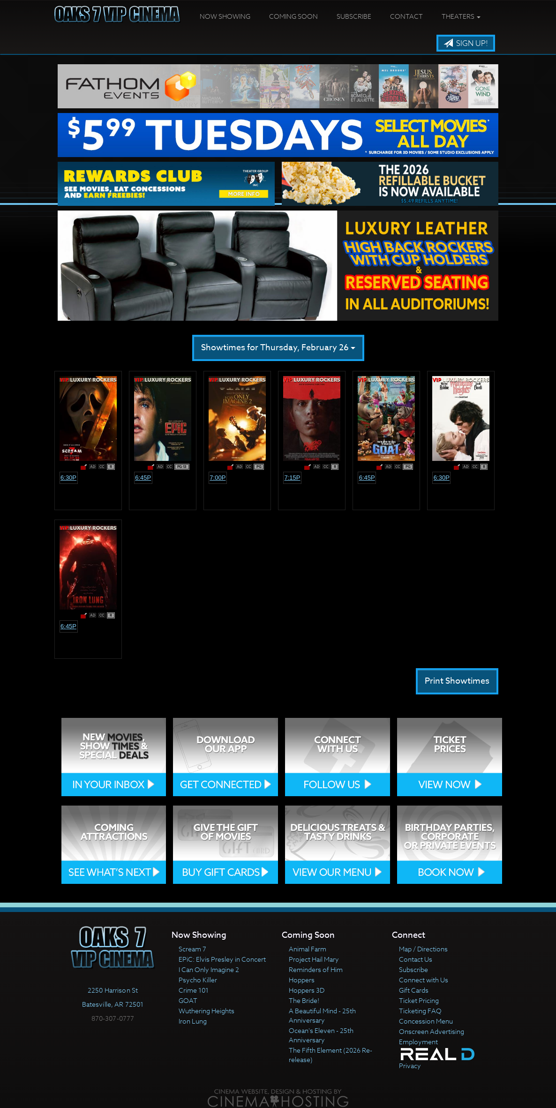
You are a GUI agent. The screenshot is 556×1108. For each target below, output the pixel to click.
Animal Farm (307, 948)
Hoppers (302, 979)
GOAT (188, 1000)
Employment (418, 1041)
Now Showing (225, 16)
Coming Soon (293, 16)
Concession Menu (426, 1021)
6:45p (143, 477)
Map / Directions (423, 948)
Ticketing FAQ (420, 1010)
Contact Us (415, 959)
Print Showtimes (457, 681)
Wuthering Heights (206, 1010)
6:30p (68, 477)
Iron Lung (193, 1021)
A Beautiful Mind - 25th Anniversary (322, 1015)
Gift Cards (413, 990)
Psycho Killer (198, 979)
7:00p (217, 477)
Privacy (410, 1065)
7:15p (293, 477)
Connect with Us (423, 979)
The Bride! (304, 1000)
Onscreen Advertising (431, 1031)
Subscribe (354, 16)
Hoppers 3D (306, 990)
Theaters (461, 16)
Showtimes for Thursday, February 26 (278, 347)
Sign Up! (465, 43)
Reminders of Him (316, 969)
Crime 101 (194, 990)
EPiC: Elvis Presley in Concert (222, 959)
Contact (406, 16)
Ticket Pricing (419, 1000)
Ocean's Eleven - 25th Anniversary (321, 1035)
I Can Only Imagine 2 (209, 969)
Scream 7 (192, 948)
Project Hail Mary (314, 959)
